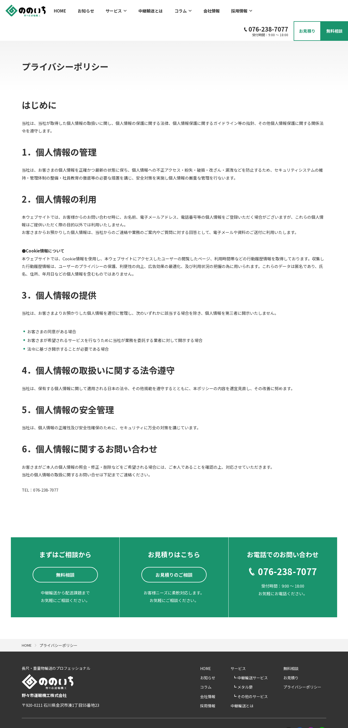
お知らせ (82, 10)
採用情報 (221, 10)
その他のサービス (263, 675)
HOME (60, 10)
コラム (169, 10)
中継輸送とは (140, 10)
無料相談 (295, 648)
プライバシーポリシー (307, 666)
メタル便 (256, 666)
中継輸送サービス (263, 657)
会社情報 (194, 10)
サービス (109, 10)
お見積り (295, 657)
